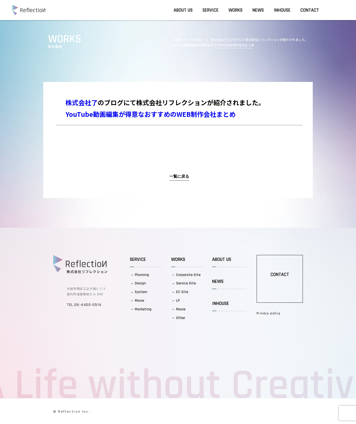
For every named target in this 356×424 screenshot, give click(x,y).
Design (140, 283)
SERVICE (210, 10)
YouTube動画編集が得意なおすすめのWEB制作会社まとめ (213, 45)
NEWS (258, 10)
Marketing (143, 309)
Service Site (186, 283)
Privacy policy (269, 313)
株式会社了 (219, 39)
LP (178, 300)
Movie (139, 300)
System (141, 292)
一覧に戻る (179, 176)
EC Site (182, 292)
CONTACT (309, 10)
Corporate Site (188, 274)
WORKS (235, 10)
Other (180, 318)
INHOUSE (282, 10)
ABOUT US (183, 10)
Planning (142, 274)
